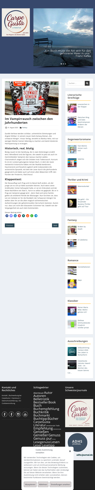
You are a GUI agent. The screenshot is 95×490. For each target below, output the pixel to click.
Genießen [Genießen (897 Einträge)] (41, 431)
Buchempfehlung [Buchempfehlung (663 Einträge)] (46, 409)
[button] (70, 451)
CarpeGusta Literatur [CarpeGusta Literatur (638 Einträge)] (41, 423)
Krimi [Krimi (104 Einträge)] (54, 439)
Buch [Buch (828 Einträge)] (37, 405)
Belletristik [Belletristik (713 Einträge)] (41, 399)
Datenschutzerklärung (9, 401)
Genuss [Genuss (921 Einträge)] (54, 435)
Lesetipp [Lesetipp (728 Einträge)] (48, 445)
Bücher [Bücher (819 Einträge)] (53, 418)
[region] (63, 38)
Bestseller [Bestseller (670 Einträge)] (40, 402)
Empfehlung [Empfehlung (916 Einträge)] (43, 428)
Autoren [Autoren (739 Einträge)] (39, 396)
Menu (4, 6)
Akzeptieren (30, 484)
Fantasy (24, 127)
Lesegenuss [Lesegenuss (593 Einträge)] (41, 442)
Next (55, 225)
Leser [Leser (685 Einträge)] (37, 445)
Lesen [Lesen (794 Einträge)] (55, 442)
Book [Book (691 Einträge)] (52, 402)
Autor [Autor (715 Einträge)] (48, 392)
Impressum (16, 398)
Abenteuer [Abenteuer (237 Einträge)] (38, 393)
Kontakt (4, 395)
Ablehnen (43, 484)
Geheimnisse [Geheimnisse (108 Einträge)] (57, 429)
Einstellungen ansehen (60, 484)
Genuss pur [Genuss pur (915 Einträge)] (42, 438)
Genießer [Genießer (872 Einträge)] (40, 435)
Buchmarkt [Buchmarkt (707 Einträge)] (41, 415)
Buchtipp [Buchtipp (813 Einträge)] (40, 418)
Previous (9, 225)
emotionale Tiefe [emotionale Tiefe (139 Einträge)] (53, 425)
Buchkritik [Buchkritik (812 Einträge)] (41, 412)
